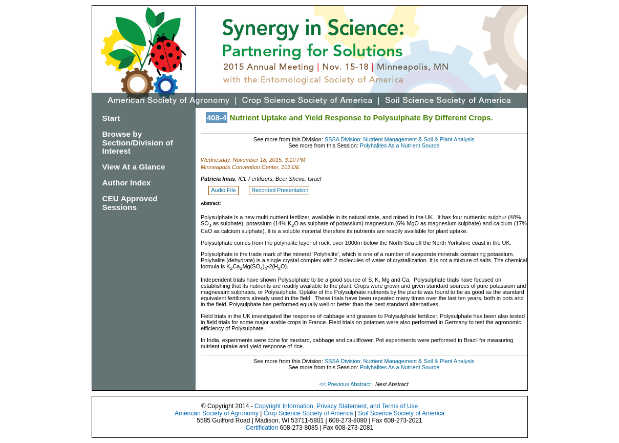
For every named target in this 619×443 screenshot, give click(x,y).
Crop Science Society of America (308, 413)
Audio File (224, 190)
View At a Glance (133, 166)
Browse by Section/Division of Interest (137, 143)
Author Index (126, 182)
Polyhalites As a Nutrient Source (399, 145)
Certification (262, 427)
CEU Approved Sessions (130, 203)
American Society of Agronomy (217, 413)
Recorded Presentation (279, 190)
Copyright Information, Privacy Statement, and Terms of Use (336, 406)
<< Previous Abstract (345, 384)
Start (111, 118)
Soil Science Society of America (401, 413)
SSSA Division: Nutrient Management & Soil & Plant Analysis (400, 139)
